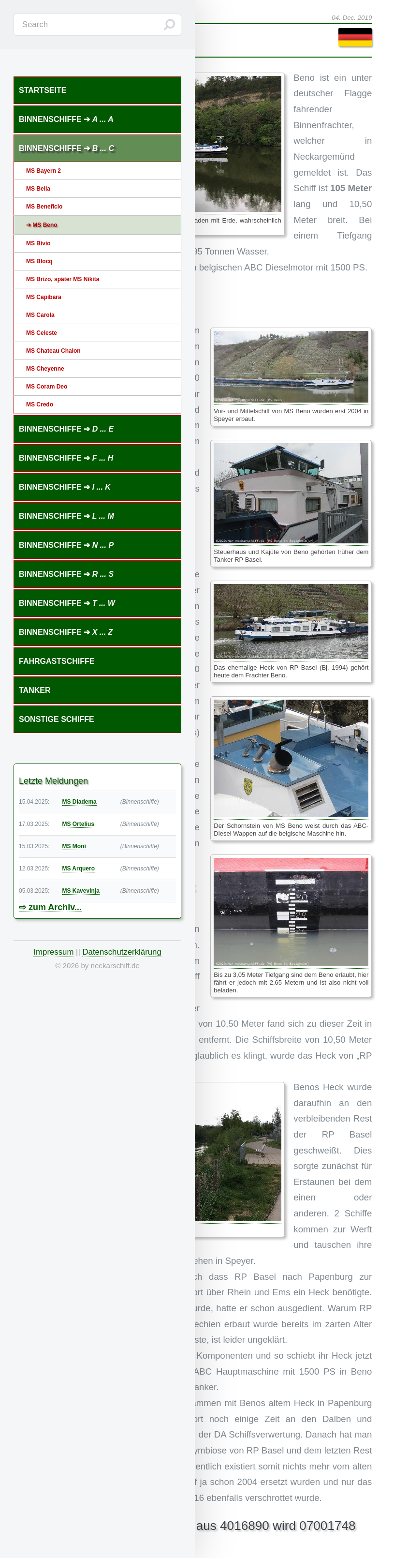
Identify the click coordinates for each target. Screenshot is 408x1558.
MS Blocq (39, 261)
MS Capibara (43, 297)
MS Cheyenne (45, 368)
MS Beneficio (44, 206)
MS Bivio (38, 243)
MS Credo (39, 404)
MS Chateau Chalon (53, 350)
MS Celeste (41, 333)
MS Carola (40, 315)
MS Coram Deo (46, 386)
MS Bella (38, 188)
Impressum (53, 952)
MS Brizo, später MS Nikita (62, 279)
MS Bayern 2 (43, 170)
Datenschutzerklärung (121, 952)
